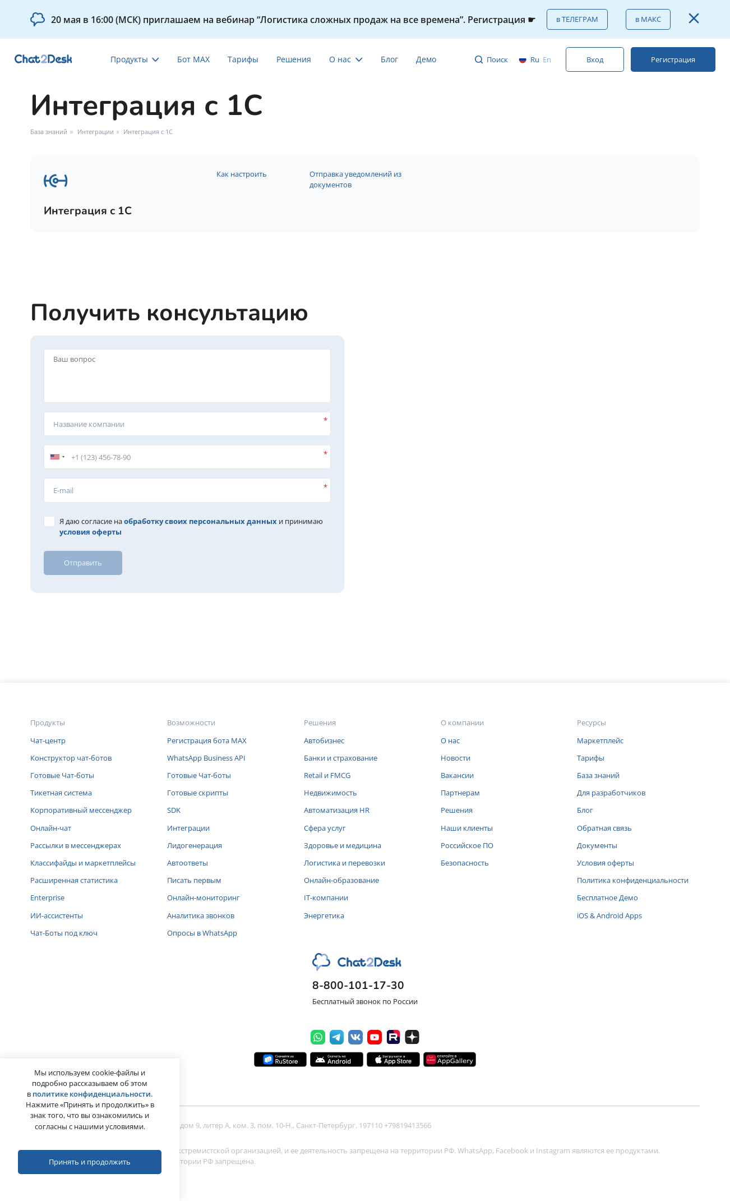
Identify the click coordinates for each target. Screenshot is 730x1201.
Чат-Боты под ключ (64, 933)
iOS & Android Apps (609, 915)
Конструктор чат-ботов (71, 758)
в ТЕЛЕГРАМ (577, 19)
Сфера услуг (325, 828)
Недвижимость (330, 793)
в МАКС (648, 19)
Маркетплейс (600, 740)
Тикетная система (61, 793)
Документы (597, 845)
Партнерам (460, 793)
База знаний (48, 131)
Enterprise (47, 897)
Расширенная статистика (74, 880)
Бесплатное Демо (607, 897)
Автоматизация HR (336, 810)
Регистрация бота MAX (207, 740)
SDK (174, 810)
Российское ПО (467, 845)
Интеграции (95, 131)
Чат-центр (48, 740)
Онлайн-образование (341, 880)
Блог (389, 59)
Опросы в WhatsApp (202, 933)
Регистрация (673, 59)
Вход (594, 59)
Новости (455, 758)
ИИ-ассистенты (56, 915)
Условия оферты (605, 863)
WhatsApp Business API (206, 758)
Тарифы (243, 59)
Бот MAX (193, 59)
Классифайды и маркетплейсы (83, 863)
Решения (293, 59)
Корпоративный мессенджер (81, 810)
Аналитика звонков (200, 915)
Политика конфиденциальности (633, 880)
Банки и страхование (340, 758)
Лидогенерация (194, 845)
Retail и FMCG (327, 775)
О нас (346, 59)
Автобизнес (324, 740)
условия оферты (90, 532)
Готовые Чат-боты (62, 775)
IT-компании (326, 897)
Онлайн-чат (50, 828)
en (547, 59)
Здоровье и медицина (342, 845)
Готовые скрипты (197, 793)
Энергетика (324, 915)
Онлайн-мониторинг (203, 897)
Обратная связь (604, 828)
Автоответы (187, 863)
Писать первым (194, 880)
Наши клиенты (467, 828)
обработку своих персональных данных (200, 521)
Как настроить (241, 174)
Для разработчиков (611, 793)
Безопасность (465, 863)
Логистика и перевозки (344, 863)
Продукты (135, 59)
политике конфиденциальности (92, 1094)
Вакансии (457, 775)
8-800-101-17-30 (358, 986)
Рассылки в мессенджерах (75, 845)
